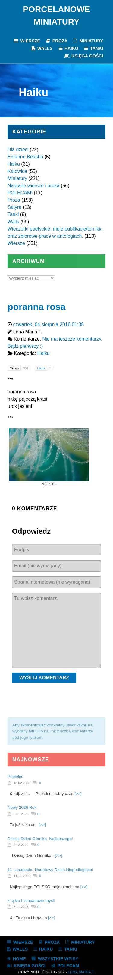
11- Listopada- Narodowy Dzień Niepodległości (50, 869)
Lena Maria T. (81, 972)
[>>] (77, 793)
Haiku (14, 164)
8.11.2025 (21, 907)
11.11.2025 (22, 876)
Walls (13, 221)
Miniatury (17, 178)
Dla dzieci (18, 149)
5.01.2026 (21, 814)
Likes (45, 368)
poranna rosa (37, 306)
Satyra (14, 207)
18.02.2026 (22, 783)
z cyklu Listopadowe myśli (31, 900)
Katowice (17, 171)
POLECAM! (20, 192)
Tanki (13, 214)
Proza (14, 200)
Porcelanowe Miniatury (56, 15)
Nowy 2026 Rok (22, 807)
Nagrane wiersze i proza (34, 185)
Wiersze (16, 243)
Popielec (15, 776)
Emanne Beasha (25, 156)
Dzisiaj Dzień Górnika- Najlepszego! (40, 838)
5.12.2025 (21, 845)
